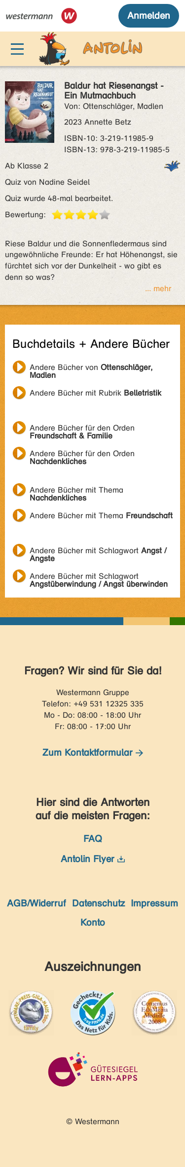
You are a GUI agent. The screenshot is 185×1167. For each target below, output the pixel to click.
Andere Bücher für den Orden (82, 429)
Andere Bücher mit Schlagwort (98, 552)
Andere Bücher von (91, 368)
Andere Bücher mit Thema (76, 491)
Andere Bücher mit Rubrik (95, 393)
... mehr (158, 288)
